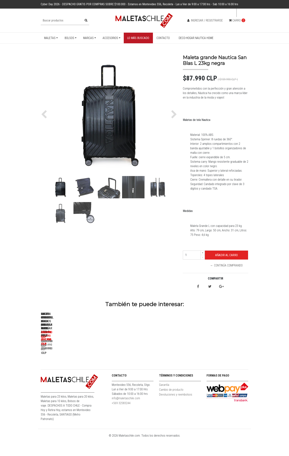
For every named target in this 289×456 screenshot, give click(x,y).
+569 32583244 (121, 421)
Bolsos (69, 38)
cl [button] (241, 13)
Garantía (164, 403)
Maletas (50, 38)
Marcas (88, 38)
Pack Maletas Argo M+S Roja (172, 363)
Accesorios (110, 38)
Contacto (163, 38)
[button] (45, 114)
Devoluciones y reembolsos (175, 412)
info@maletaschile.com (126, 416)
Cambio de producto (171, 407)
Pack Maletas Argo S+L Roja (119, 363)
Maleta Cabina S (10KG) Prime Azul (67, 363)
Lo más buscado (138, 38)
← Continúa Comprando (226, 265)
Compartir (215, 278)
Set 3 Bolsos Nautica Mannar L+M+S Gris (224, 365)
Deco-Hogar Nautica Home (196, 38)
